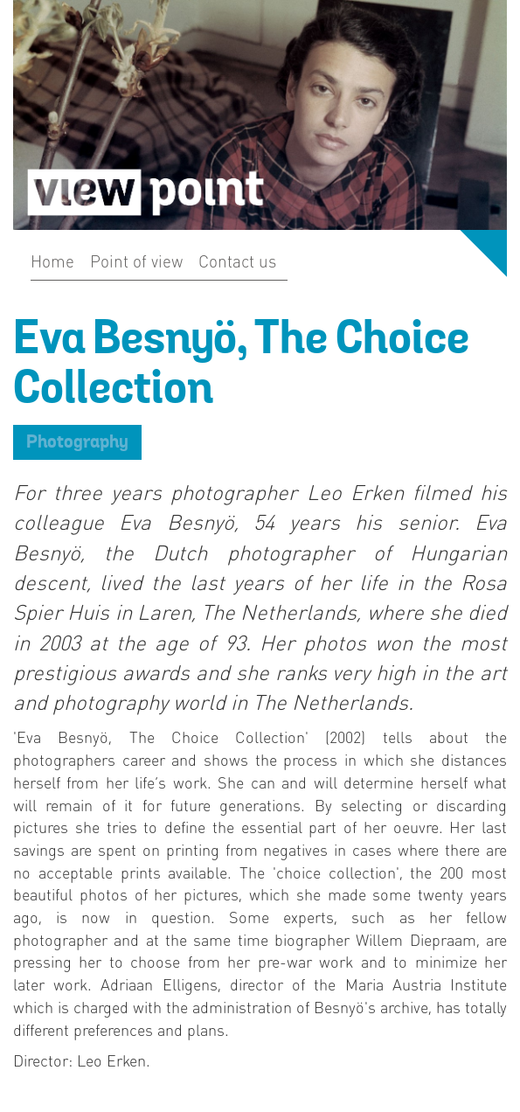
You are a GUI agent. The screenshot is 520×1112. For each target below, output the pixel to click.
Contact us (237, 260)
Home (52, 260)
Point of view (136, 260)
